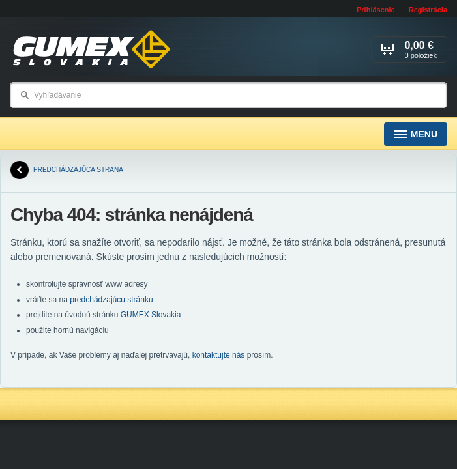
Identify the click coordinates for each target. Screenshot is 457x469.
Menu (415, 134)
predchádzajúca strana (66, 170)
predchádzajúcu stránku (111, 299)
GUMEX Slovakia (151, 314)
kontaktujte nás (218, 355)
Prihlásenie (376, 10)
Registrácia (428, 10)
